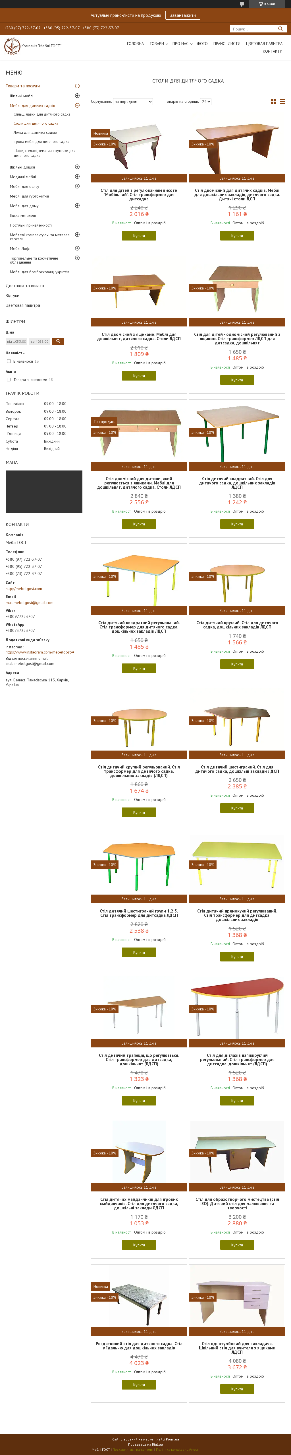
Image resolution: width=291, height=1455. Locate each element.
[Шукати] (280, 28)
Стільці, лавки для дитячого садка (42, 114)
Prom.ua (172, 1439)
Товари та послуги (23, 86)
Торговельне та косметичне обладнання (34, 260)
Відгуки (12, 295)
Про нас (180, 43)
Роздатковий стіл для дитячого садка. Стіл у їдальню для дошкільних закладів (139, 1345)
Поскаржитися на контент (133, 1449)
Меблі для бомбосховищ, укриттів (39, 271)
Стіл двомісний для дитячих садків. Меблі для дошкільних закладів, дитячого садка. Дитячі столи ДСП (237, 194)
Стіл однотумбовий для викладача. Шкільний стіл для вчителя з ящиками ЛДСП (237, 1347)
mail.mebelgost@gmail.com (29, 602)
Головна (135, 43)
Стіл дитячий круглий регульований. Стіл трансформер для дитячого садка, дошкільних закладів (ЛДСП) (139, 771)
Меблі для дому (24, 205)
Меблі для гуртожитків (29, 196)
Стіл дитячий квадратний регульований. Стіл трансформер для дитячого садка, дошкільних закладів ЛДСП (139, 626)
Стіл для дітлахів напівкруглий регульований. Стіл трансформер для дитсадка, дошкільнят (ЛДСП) (237, 1059)
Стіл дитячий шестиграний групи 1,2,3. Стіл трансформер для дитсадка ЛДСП (139, 913)
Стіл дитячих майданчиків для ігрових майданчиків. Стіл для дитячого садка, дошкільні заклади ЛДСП (139, 1203)
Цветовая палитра (264, 43)
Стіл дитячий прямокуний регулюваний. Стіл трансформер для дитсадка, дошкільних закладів (237, 915)
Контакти (272, 51)
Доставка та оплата (25, 285)
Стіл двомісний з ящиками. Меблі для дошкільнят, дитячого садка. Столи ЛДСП (139, 336)
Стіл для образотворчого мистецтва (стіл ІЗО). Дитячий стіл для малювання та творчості (237, 1203)
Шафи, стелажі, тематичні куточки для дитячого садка (45, 153)
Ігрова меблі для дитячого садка (41, 141)
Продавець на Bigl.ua (145, 1444)
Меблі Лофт (20, 248)
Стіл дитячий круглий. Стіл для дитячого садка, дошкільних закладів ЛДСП (237, 624)
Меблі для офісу (24, 186)
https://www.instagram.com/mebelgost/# (40, 652)
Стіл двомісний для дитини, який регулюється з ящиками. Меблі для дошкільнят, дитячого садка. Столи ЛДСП (139, 482)
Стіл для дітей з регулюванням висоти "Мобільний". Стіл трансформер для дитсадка (139, 194)
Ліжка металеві (23, 215)
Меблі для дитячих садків (32, 105)
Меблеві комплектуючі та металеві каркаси (40, 236)
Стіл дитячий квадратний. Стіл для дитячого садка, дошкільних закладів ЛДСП (237, 482)
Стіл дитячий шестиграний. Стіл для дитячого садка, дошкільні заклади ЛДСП (237, 769)
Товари (156, 43)
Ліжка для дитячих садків (35, 132)
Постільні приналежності (31, 225)
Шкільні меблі (21, 95)
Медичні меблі (23, 176)
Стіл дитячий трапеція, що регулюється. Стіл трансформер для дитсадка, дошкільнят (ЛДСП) (139, 1059)
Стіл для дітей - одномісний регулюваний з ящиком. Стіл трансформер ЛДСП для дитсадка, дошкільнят (237, 338)
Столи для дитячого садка (36, 123)
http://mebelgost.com (24, 588)
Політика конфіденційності (177, 1449)
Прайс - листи (226, 43)
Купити (139, 235)
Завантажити (183, 15)
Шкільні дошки (22, 167)
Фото (202, 43)
